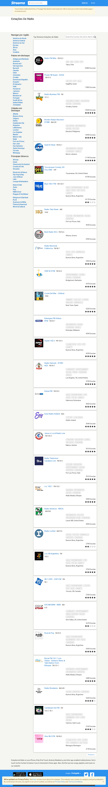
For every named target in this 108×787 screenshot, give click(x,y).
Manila (15, 134)
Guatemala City (18, 123)
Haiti (14, 86)
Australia (16, 61)
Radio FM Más (50, 58)
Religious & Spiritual (20, 197)
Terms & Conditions (75, 782)
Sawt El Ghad (49, 145)
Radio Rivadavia (51, 688)
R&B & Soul (17, 192)
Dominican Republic (20, 80)
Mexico (15, 93)
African (15, 160)
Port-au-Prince (18, 141)
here (34, 779)
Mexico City (17, 137)
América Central (19, 41)
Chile (15, 73)
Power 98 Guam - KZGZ (54, 75)
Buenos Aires (18, 116)
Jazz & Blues (18, 177)
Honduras (16, 89)
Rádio (85, 3)
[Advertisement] (65, 49)
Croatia (15, 77)
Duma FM (48, 391)
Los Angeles (17, 132)
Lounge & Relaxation (20, 181)
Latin (14, 179)
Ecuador (16, 82)
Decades (16, 169)
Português (76, 773)
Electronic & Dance (20, 172)
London (16, 130)
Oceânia (16, 52)
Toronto (16, 150)
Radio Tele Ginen (51, 209)
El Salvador (17, 84)
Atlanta (15, 114)
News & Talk (17, 185)
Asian (15, 162)
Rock (15, 200)
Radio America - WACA (53, 509)
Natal (15, 139)
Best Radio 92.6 (50, 232)
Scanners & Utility (19, 202)
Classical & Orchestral (21, 164)
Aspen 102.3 (49, 341)
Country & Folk (18, 167)
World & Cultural (19, 207)
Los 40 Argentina (51, 554)
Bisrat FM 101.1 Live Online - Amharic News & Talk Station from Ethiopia (54, 662)
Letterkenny (17, 128)
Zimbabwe (17, 105)
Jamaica (16, 91)
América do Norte (19, 38)
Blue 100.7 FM (50, 184)
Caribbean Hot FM (51, 708)
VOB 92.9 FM (49, 271)
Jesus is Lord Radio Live (54, 433)
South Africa (17, 100)
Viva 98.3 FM (49, 736)
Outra (15, 187)
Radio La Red (49, 531)
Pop (14, 189)
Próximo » (91, 755)
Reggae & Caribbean (20, 194)
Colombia (16, 75)
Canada (16, 70)
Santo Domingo (19, 148)
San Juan (16, 144)
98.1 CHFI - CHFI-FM (52, 579)
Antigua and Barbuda (21, 59)
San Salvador (18, 146)
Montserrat (17, 96)
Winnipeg (16, 153)
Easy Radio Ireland (52, 414)
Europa (15, 45)
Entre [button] (93, 3)
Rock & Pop (49, 633)
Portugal (16, 98)
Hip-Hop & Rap (18, 175)
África (15, 47)
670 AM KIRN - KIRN (52, 605)
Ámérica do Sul (18, 43)
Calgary (16, 118)
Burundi (16, 68)
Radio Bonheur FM (52, 94)
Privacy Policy (60, 782)
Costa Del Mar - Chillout (54, 293)
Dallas (15, 121)
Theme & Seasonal (20, 204)
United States (18, 102)
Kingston (16, 125)
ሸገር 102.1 (48, 486)
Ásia (14, 50)
